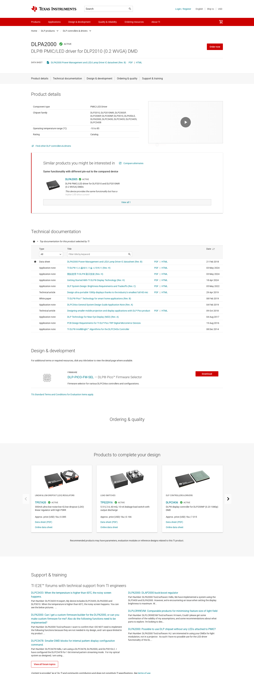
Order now (215, 46)
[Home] (53, 9)
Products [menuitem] (35, 22)
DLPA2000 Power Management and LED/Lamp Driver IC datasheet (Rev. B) (88, 62)
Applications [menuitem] (54, 22)
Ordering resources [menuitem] (134, 22)
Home (34, 31)
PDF (131, 62)
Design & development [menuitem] (79, 22)
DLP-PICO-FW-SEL (81, 384)
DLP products (48, 31)
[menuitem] (221, 22)
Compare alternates (133, 171)
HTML (139, 62)
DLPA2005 (71, 187)
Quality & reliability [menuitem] (107, 22)
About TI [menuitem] (155, 22)
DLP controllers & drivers (75, 31)
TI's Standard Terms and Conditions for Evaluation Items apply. (62, 401)
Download (207, 381)
